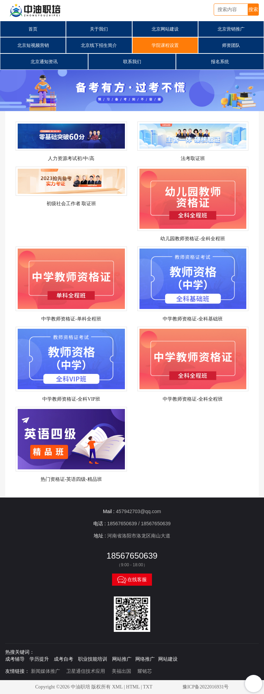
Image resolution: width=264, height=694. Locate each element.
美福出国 (121, 671)
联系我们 (132, 61)
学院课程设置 (165, 45)
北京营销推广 (231, 29)
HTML (132, 686)
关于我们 (99, 29)
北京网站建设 (165, 29)
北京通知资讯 (44, 61)
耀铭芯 (144, 671)
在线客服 (132, 579)
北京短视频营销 (33, 45)
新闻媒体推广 (45, 671)
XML (117, 686)
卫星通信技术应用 (85, 671)
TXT (147, 686)
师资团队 (231, 45)
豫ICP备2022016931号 (205, 686)
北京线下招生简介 (99, 45)
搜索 (253, 9)
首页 (32, 29)
